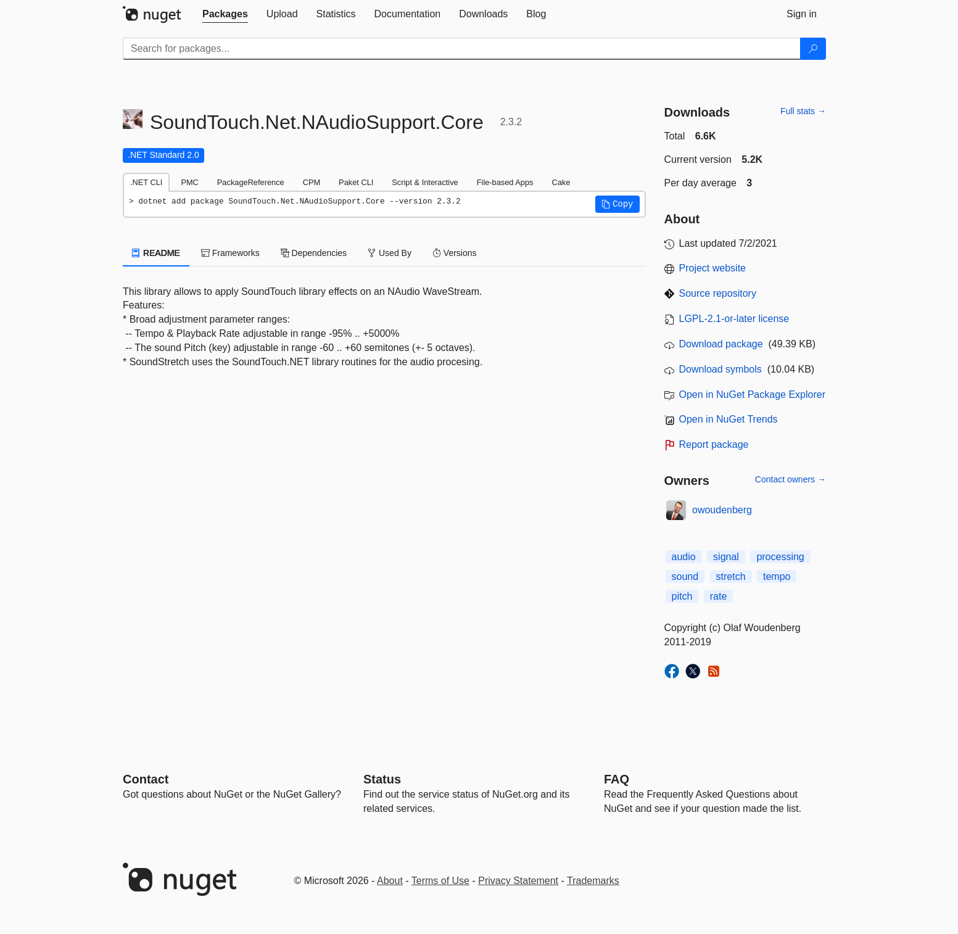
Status (382, 779)
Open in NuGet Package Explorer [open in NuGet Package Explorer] (752, 394)
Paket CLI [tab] (356, 182)
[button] (617, 204)
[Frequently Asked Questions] (616, 779)
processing (780, 557)
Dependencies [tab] (314, 253)
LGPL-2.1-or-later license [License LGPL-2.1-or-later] (734, 318)
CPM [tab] (311, 182)
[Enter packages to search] (462, 49)
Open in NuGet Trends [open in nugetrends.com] (728, 419)
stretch (731, 576)
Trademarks (593, 880)
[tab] (225, 14)
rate (718, 596)
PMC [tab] (189, 182)
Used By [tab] (389, 253)
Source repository (717, 293)
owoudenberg (722, 510)
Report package (714, 444)
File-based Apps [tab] (505, 182)
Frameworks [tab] (230, 253)
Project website (712, 268)
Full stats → (803, 111)
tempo (776, 576)
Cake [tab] (560, 182)
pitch (682, 596)
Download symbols (720, 369)
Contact (145, 779)
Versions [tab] (454, 253)
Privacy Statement (518, 880)
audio (684, 557)
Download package (721, 344)
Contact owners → (790, 479)
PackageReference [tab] (250, 182)
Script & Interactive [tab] (425, 182)
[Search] (813, 49)
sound (685, 576)
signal (726, 557)
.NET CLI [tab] (146, 182)
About (390, 880)
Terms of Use (440, 880)
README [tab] (156, 253)
